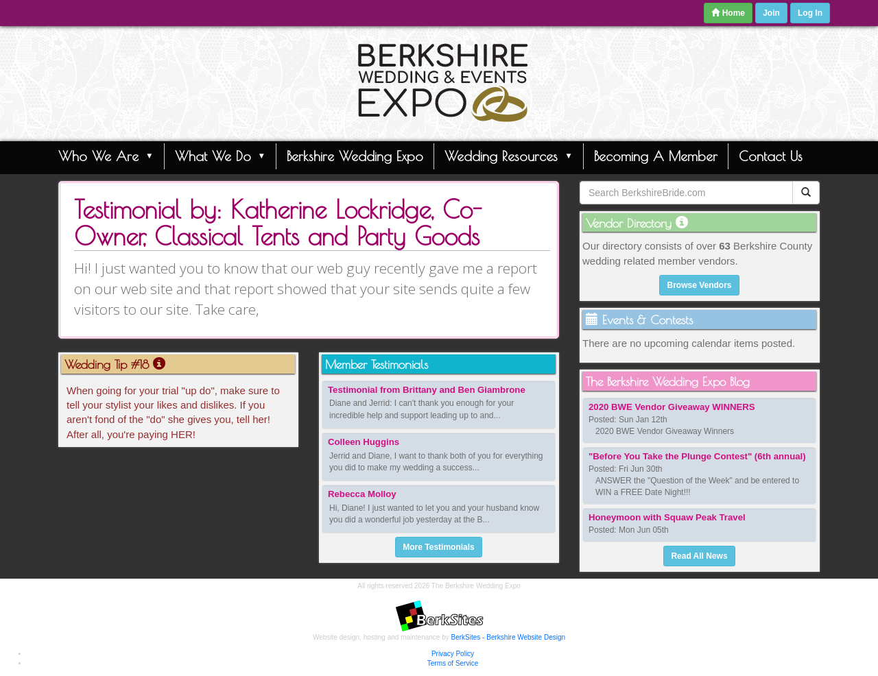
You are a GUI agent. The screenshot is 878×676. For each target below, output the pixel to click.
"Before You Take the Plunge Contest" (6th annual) (697, 456)
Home (728, 13)
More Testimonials (438, 547)
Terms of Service (452, 663)
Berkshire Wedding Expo (355, 156)
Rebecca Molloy (362, 494)
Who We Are (106, 156)
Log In (810, 13)
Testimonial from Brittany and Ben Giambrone (426, 390)
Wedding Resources (508, 156)
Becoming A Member (655, 156)
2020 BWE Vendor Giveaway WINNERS (672, 407)
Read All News (699, 556)
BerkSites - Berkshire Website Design (508, 637)
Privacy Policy (452, 653)
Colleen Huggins (363, 442)
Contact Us (771, 156)
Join (771, 13)
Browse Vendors (699, 285)
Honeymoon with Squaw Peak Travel (667, 517)
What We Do (220, 156)
